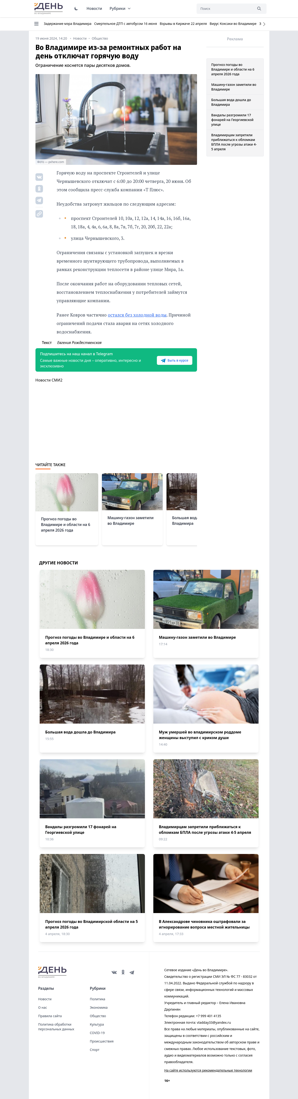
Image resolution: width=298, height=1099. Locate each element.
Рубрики (120, 8)
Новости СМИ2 (48, 380)
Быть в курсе (174, 360)
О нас (42, 1007)
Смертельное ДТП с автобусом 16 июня (125, 23)
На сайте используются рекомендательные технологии (208, 1070)
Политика (97, 999)
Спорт (95, 1049)
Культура (97, 1024)
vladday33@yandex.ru (214, 1022)
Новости (94, 8)
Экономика (99, 1007)
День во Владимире (49, 8)
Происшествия (102, 1041)
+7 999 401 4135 (208, 1016)
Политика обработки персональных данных (56, 1026)
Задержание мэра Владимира (68, 23)
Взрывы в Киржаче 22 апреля (183, 23)
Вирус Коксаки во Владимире (233, 23)
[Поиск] (225, 9)
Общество (98, 1016)
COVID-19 (97, 1033)
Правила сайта (50, 1016)
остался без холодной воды (137, 315)
